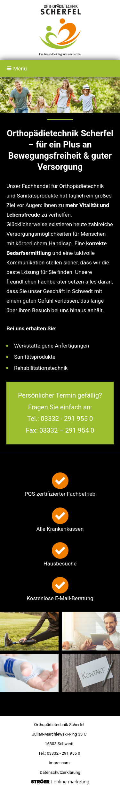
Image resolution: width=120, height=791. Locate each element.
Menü (16, 68)
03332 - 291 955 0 (67, 418)
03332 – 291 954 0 (66, 430)
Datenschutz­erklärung (60, 772)
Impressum (59, 762)
